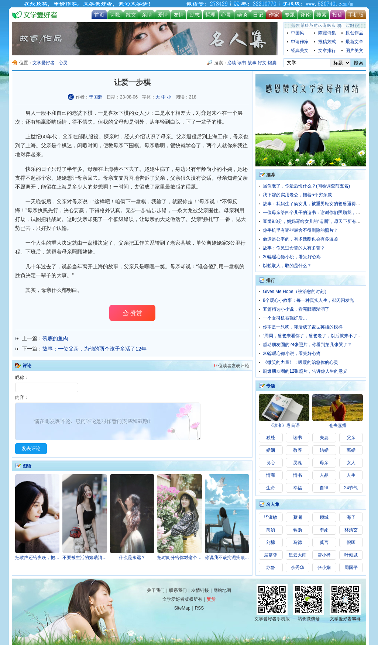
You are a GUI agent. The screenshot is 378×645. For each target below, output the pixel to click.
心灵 (226, 15)
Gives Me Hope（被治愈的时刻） (296, 291)
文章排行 (327, 50)
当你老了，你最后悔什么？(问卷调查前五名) (306, 186)
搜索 (321, 15)
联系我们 (178, 590)
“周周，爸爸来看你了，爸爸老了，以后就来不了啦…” (315, 335)
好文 (262, 62)
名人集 (272, 504)
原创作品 (354, 32)
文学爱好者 (43, 62)
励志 (194, 15)
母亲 (238, 136)
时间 (92, 145)
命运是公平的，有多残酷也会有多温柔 (300, 239)
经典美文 (300, 50)
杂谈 (242, 15)
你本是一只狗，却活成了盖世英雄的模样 (303, 327)
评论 (305, 15)
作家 (274, 15)
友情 (178, 15)
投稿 (337, 15)
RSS (199, 608)
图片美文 (354, 50)
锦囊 (272, 62)
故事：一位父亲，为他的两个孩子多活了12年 (94, 349)
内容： (21, 397)
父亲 (46, 145)
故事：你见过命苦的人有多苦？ (294, 248)
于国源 (95, 97)
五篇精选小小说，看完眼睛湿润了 (296, 309)
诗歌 (115, 15)
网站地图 (222, 590)
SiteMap (182, 608)
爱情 (163, 15)
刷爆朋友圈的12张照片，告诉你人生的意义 (305, 371)
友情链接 (200, 590)
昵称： (21, 377)
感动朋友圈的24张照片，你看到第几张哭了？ (307, 344)
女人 (139, 113)
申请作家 (300, 41)
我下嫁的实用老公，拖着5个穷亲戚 (297, 194)
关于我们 (156, 590)
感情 (61, 122)
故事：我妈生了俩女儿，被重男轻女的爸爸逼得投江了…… (320, 203)
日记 (258, 15)
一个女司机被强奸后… (285, 318)
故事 (252, 62)
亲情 (147, 15)
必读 (231, 62)
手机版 (356, 15)
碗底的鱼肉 (55, 338)
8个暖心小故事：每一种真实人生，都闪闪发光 (308, 300)
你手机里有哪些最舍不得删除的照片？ (300, 230)
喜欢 (113, 113)
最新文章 (354, 41)
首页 (99, 15)
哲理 (210, 15)
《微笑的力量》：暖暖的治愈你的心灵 (300, 362)
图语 (27, 466)
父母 (118, 122)
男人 (30, 113)
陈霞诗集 (327, 32)
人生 (41, 243)
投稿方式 (327, 41)
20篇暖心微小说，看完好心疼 (292, 256)
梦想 (98, 187)
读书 (241, 62)
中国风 (297, 32)
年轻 (160, 122)
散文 (131, 15)
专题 (290, 15)
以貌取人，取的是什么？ (287, 265)
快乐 (30, 169)
